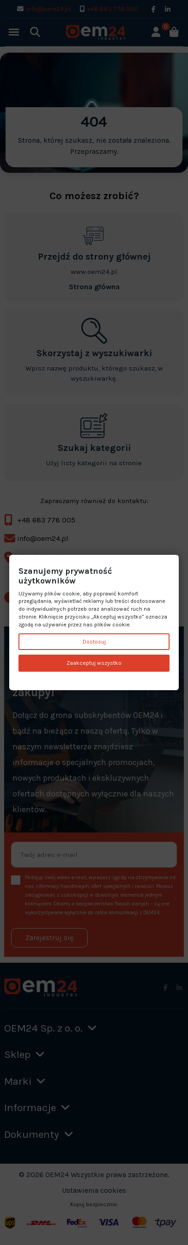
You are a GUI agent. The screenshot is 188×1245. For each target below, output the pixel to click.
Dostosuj (94, 641)
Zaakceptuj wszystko (94, 663)
